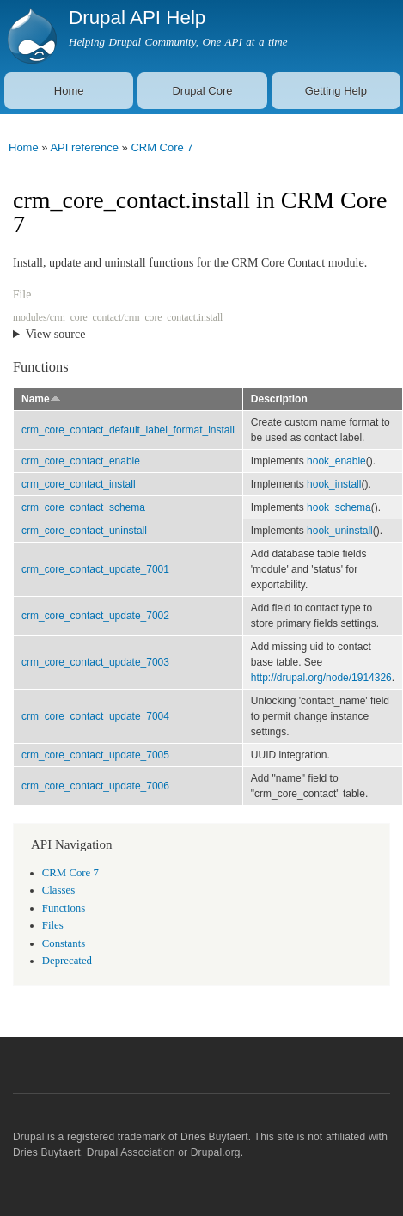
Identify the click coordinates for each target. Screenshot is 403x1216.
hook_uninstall (340, 531)
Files (53, 925)
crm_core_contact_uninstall (84, 531)
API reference (84, 147)
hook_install (334, 484)
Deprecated (67, 961)
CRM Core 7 (161, 147)
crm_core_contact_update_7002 (95, 616)
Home (69, 90)
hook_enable (336, 461)
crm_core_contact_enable (80, 461)
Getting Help (336, 90)
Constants (63, 943)
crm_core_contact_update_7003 (95, 662)
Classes (58, 890)
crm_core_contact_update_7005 (95, 755)
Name (41, 399)
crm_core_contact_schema (83, 507)
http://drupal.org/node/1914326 (321, 678)
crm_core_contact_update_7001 (95, 569)
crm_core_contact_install (78, 484)
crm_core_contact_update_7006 (95, 786)
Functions (63, 908)
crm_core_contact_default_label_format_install (128, 430)
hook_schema (339, 507)
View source (56, 334)
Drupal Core (202, 90)
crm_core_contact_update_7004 (95, 716)
